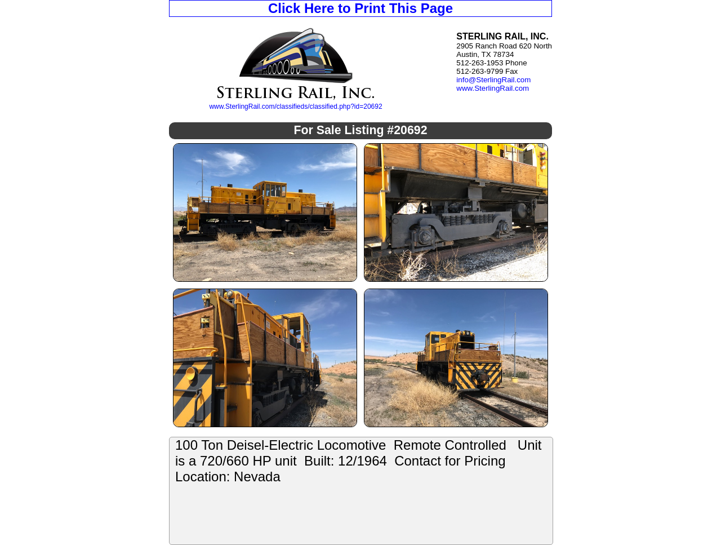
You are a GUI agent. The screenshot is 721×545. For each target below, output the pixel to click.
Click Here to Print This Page (360, 8)
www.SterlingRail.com (492, 88)
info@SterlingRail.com (493, 80)
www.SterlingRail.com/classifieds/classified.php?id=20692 (295, 106)
